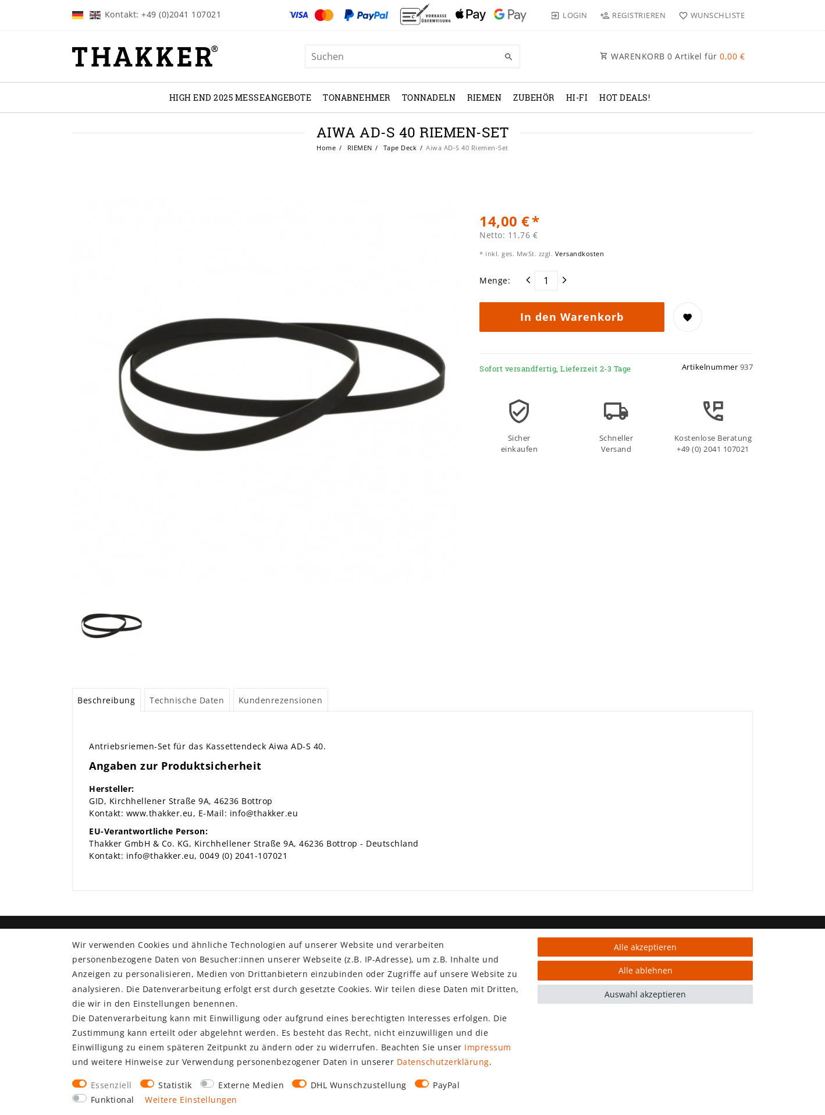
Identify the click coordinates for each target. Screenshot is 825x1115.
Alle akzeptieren (645, 947)
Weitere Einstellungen (191, 1099)
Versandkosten (578, 253)
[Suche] (508, 57)
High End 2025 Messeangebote (240, 97)
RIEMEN (484, 97)
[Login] (569, 15)
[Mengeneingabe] (546, 281)
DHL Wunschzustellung (359, 1085)
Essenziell (111, 1085)
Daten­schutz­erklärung (443, 1061)
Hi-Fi (577, 97)
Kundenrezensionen (281, 700)
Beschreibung (106, 700)
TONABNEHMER (356, 97)
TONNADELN (429, 97)
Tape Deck (399, 147)
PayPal (446, 1085)
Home (326, 147)
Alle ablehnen (645, 970)
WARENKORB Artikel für (672, 56)
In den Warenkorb (572, 317)
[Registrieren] (633, 15)
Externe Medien (251, 1085)
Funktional (112, 1099)
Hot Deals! (624, 97)
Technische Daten (187, 700)
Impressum (487, 1047)
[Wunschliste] (709, 15)
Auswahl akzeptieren (645, 994)
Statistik (175, 1085)
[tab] (106, 700)
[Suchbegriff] (412, 56)
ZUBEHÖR (533, 97)
